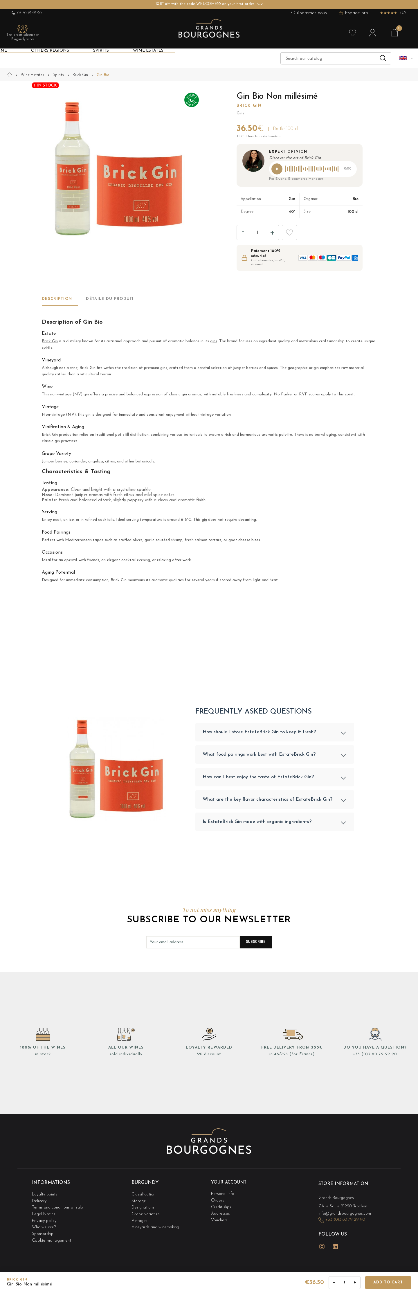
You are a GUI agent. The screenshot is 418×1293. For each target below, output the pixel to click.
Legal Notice (44, 1212)
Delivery (39, 1200)
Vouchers (219, 1217)
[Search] (335, 58)
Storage (139, 1200)
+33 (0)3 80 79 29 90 (375, 1056)
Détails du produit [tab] (110, 299)
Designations (143, 1206)
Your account (230, 1184)
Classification (143, 1195)
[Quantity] (257, 232)
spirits (47, 347)
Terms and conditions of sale (59, 1206)
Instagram (321, 1243)
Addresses (221, 1212)
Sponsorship (43, 1229)
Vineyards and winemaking (156, 1223)
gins (213, 341)
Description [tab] (57, 299)
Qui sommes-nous (309, 13)
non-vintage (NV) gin (69, 394)
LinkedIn (335, 1243)
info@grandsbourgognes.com (346, 1213)
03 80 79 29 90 (27, 13)
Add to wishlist (289, 232)
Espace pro (353, 13)
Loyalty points (45, 1195)
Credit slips (221, 1206)
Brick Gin (249, 106)
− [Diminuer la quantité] (334, 1282)
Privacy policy (45, 1217)
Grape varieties (146, 1212)
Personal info (223, 1195)
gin (204, 520)
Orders (217, 1200)
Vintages (139, 1217)
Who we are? (44, 1223)
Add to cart (388, 1282)
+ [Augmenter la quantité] (354, 1282)
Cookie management (51, 1235)
